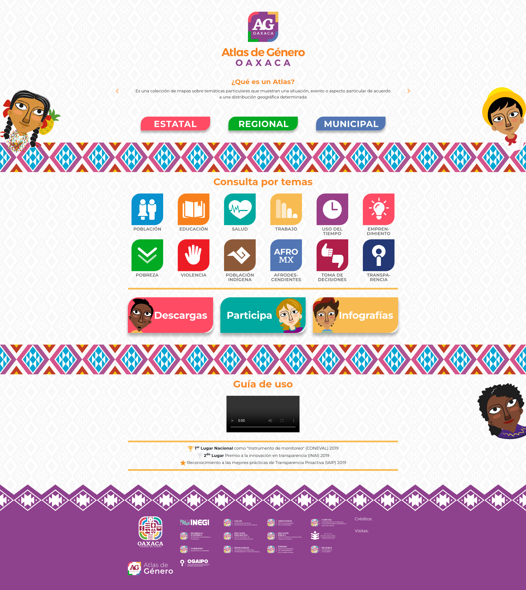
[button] (117, 91)
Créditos (363, 518)
